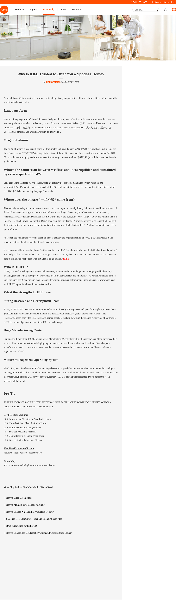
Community (49, 9)
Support (34, 9)
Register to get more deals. (163, 2)
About (63, 9)
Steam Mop (9, 461)
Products (19, 9)
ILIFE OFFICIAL (53, 82)
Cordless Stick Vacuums (16, 415)
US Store (76, 9)
